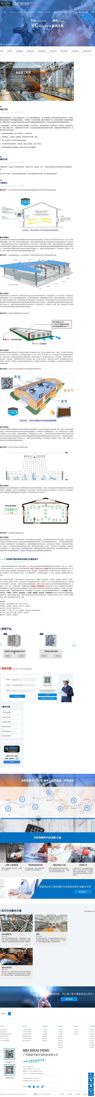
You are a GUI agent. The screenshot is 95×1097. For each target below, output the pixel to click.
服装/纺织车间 (30, 51)
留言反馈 (85, 1094)
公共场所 (9, 51)
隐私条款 (70, 1094)
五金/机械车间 (19, 51)
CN (92, 12)
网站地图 (77, 1094)
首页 (4, 44)
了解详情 (18, 656)
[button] (74, 645)
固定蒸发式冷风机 (44, 570)
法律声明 (62, 1094)
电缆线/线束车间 (87, 51)
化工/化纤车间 (53, 51)
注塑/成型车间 (75, 51)
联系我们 (12, 762)
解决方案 (8, 44)
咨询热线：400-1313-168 (47, 698)
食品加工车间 (15, 44)
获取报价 (8, 656)
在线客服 (47, 694)
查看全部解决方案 (88, 911)
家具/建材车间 (41, 51)
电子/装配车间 (64, 51)
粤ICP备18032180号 (46, 1094)
